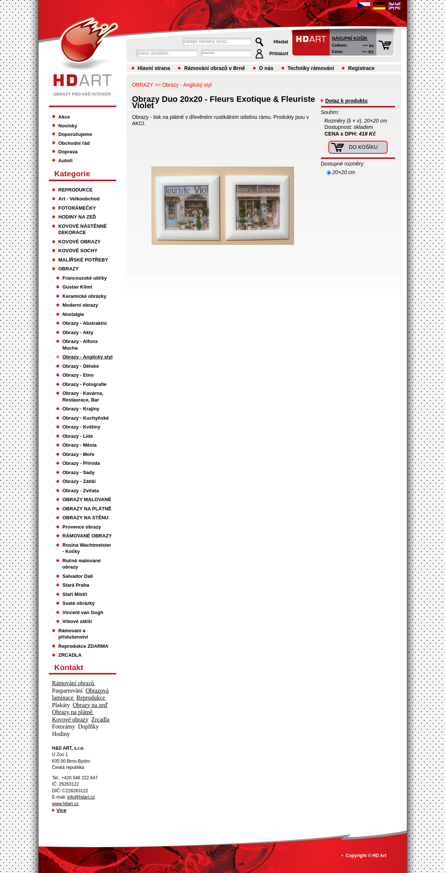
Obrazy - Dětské (81, 366)
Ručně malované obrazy (82, 564)
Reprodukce (91, 697)
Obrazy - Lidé (78, 436)
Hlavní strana (154, 68)
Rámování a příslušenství (73, 634)
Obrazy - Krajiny (81, 408)
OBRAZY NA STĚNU (85, 517)
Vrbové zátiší (77, 621)
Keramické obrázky (85, 296)
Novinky (67, 126)
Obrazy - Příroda (81, 463)
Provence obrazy (82, 527)
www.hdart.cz (65, 803)
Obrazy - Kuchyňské (86, 418)
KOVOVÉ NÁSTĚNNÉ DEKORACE (82, 229)
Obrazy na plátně (73, 712)
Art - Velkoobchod (79, 198)
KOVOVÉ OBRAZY (79, 241)
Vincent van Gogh (83, 612)
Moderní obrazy (80, 305)
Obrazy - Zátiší (79, 481)
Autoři (65, 160)
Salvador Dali (78, 576)
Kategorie (72, 173)
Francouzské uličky (85, 278)
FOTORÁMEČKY (77, 208)
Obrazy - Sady (79, 472)
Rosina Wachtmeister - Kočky (87, 548)
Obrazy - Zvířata (81, 490)
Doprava (68, 151)
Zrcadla (100, 719)
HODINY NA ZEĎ (77, 217)
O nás (266, 68)
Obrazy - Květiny (82, 427)
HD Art (379, 855)
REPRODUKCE (75, 190)
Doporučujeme (75, 134)
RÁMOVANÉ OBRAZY (87, 536)
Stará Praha (76, 585)
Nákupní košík (350, 38)
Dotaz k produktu (346, 101)
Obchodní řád (74, 143)
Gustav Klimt (77, 287)
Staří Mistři (75, 594)
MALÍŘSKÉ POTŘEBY (83, 260)
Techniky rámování (311, 68)
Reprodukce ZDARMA (83, 646)
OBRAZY (142, 85)
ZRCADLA (70, 655)
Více (62, 810)
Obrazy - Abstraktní (85, 323)
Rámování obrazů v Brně (214, 68)
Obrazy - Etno (78, 375)
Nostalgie (73, 314)
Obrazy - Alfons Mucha (80, 345)
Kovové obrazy (70, 719)
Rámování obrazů (74, 683)
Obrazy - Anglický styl (187, 85)
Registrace (361, 68)
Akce (64, 117)
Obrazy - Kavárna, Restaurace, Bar (83, 396)
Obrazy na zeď (90, 705)
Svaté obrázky (79, 603)
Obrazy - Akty (78, 332)
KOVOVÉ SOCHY (78, 250)
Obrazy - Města (80, 445)
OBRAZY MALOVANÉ (87, 499)
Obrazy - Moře (79, 454)
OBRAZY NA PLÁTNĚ (87, 509)
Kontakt (68, 667)
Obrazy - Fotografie (85, 384)
